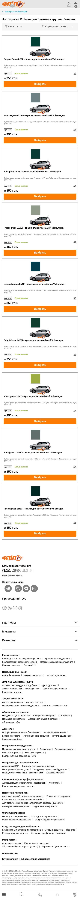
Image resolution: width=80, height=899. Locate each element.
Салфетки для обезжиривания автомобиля (23, 799)
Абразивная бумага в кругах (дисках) (20, 846)
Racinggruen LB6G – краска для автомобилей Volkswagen (33, 509)
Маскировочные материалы (15, 806)
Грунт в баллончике (61, 736)
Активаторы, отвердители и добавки (20, 685)
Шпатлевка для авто (12, 692)
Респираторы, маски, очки (15, 833)
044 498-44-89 (40, 571)
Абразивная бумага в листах (55, 846)
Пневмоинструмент (64, 749)
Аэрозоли (8, 729)
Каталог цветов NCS (34, 675)
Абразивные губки (11, 722)
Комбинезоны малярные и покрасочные (21, 830)
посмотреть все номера (12, 575)
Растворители (32, 688)
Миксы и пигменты (11, 665)
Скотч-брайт (64, 715)
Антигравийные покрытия (36, 736)
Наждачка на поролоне (13, 719)
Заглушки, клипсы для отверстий (38, 766)
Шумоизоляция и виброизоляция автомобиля (26, 859)
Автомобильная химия (55, 732)
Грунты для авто (49, 685)
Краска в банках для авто (57, 658)
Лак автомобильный (12, 688)
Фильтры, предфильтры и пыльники (48, 833)
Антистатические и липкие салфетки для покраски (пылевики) (32, 803)
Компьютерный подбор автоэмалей (19, 662)
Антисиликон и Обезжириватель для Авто (22, 796)
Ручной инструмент (11, 752)
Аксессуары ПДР (10, 766)
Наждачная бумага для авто (16, 715)
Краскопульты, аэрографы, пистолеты (23, 779)
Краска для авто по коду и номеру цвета (21, 658)
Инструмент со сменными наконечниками (22, 772)
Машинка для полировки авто (16, 819)
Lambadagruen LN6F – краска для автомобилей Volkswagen (34, 284)
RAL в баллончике (11, 675)
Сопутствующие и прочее (54, 688)
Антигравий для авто (12, 702)
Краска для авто (11, 655)
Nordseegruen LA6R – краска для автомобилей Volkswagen (34, 115)
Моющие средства (54, 830)
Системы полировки (13, 813)
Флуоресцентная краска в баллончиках (21, 732)
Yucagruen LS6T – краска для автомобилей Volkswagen (32, 172)
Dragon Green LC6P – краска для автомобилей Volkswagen (34, 59)
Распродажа (9, 840)
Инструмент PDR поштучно (15, 769)
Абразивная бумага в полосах (42, 719)
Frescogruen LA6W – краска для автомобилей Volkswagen (34, 228)
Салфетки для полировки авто (50, 819)
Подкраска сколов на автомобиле (56, 662)
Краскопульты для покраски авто (18, 786)
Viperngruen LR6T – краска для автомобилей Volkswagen (33, 396)
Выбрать (40, 84)
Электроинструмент (34, 752)
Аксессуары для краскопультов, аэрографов (23, 783)
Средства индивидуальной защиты (21, 826)
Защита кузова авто (13, 698)
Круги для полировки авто (44, 816)
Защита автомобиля (12, 739)
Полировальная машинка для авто (19, 749)
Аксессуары (45, 749)
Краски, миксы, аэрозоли (36, 843)
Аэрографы (54, 783)
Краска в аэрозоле (11, 736)
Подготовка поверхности (16, 793)
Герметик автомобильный (55, 705)
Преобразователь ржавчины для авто (20, 705)
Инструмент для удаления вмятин (20, 762)
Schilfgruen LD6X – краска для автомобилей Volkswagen (33, 452)
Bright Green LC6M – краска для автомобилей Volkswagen (33, 340)
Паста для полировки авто (15, 816)
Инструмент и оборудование (17, 745)
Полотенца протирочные (59, 796)
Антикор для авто (34, 702)
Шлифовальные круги (43, 715)
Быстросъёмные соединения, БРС (19, 756)
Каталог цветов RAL (57, 675)
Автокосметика (10, 853)
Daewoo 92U (30, 665)
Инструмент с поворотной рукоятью (49, 769)
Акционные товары (11, 843)
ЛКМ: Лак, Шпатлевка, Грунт (17, 682)
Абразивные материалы (15, 712)
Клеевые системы (55, 772)
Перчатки (70, 830)
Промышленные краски (15, 672)
